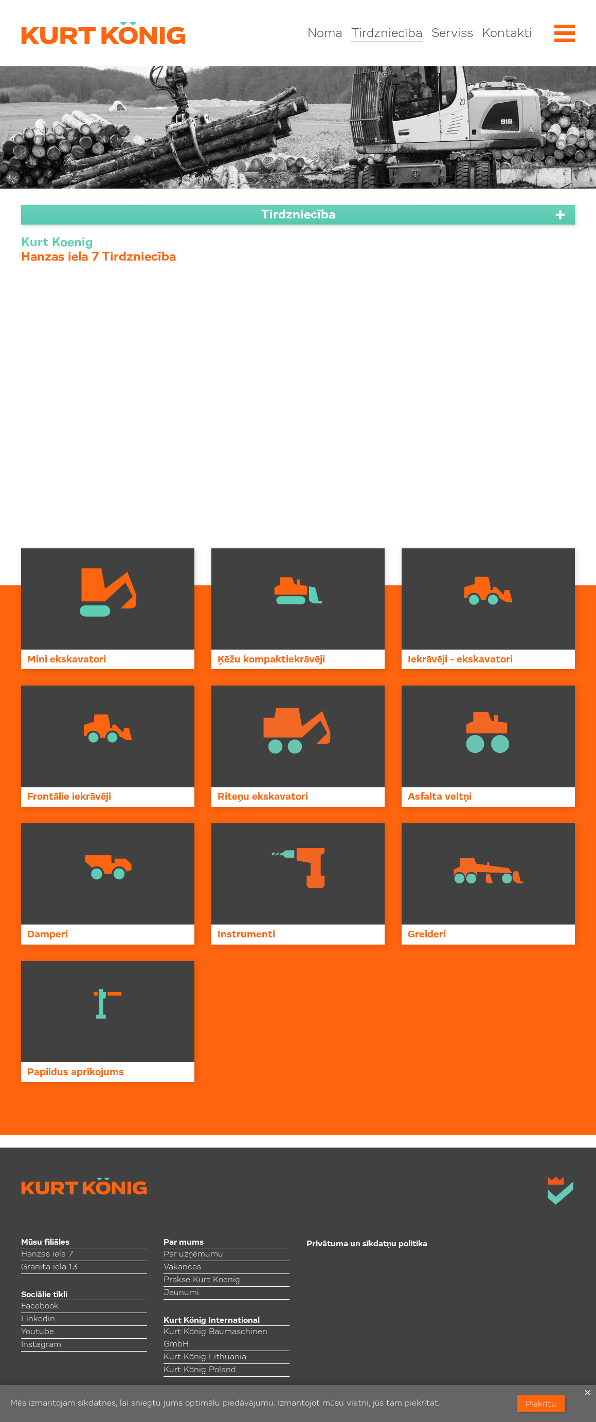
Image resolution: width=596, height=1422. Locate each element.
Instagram (41, 1345)
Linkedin (38, 1319)
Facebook (40, 1306)
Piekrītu (541, 1404)
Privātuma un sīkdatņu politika (366, 1244)
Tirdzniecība (387, 34)
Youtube (37, 1332)
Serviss (452, 34)
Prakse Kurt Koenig (202, 1280)
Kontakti (507, 34)
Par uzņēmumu (193, 1254)
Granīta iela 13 (49, 1267)
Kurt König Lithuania (205, 1357)
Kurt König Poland (200, 1370)
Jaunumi (181, 1293)
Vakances (182, 1267)
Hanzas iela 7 (47, 1254)
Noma (325, 34)
